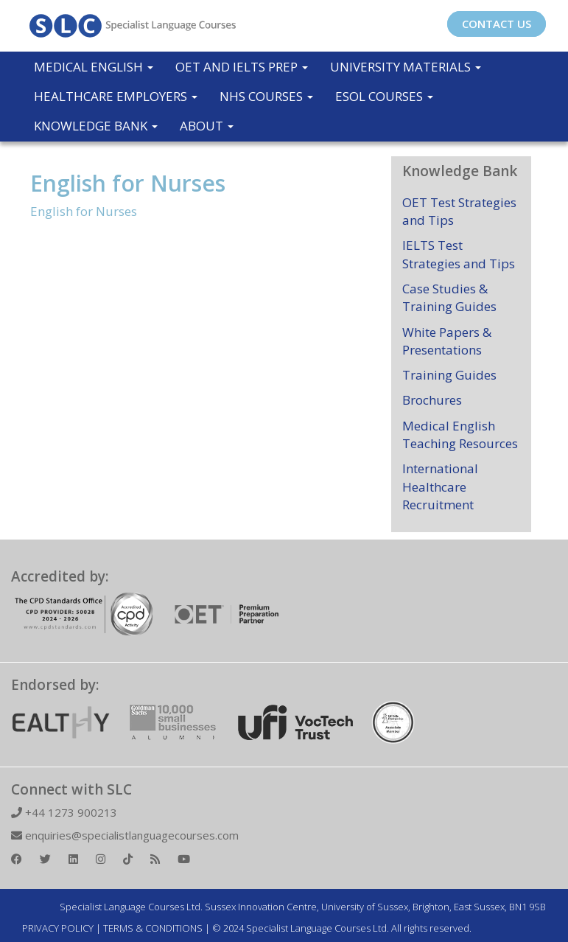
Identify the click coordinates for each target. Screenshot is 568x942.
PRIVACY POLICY (58, 928)
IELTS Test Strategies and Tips (458, 254)
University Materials (405, 66)
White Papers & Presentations (446, 341)
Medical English (93, 66)
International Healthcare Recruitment (440, 486)
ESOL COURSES (384, 96)
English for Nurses (127, 183)
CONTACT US (496, 23)
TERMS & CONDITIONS (153, 928)
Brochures (432, 399)
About (207, 125)
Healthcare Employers (115, 96)
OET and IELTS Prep (241, 66)
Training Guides (449, 374)
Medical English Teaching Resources (460, 434)
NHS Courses (266, 96)
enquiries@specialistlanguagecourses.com (125, 835)
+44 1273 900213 (64, 812)
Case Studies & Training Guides (449, 297)
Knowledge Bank (96, 125)
